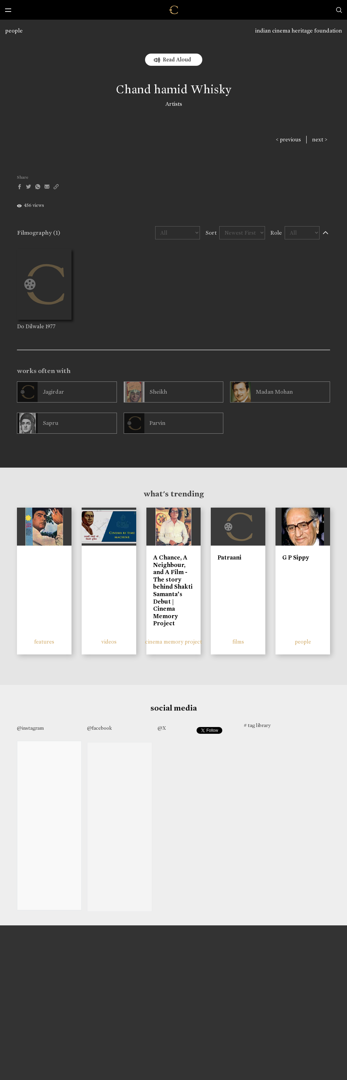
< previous (288, 139)
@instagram (30, 728)
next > (319, 139)
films (238, 642)
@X (162, 728)
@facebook (99, 728)
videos (109, 642)
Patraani (229, 557)
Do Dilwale (30, 326)
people (14, 30)
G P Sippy (295, 557)
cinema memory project (173, 642)
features (44, 642)
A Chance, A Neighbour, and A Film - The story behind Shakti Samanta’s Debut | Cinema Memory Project (172, 590)
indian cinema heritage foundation (298, 30)
